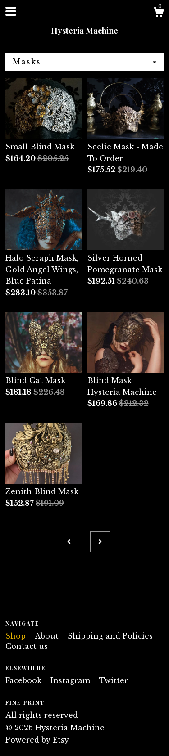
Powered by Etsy (37, 739)
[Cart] (159, 13)
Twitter (113, 680)
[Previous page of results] (69, 541)
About (48, 635)
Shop (16, 635)
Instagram (71, 680)
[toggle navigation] (10, 11)
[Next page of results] (100, 541)
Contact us (26, 646)
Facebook (24, 680)
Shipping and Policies (110, 635)
